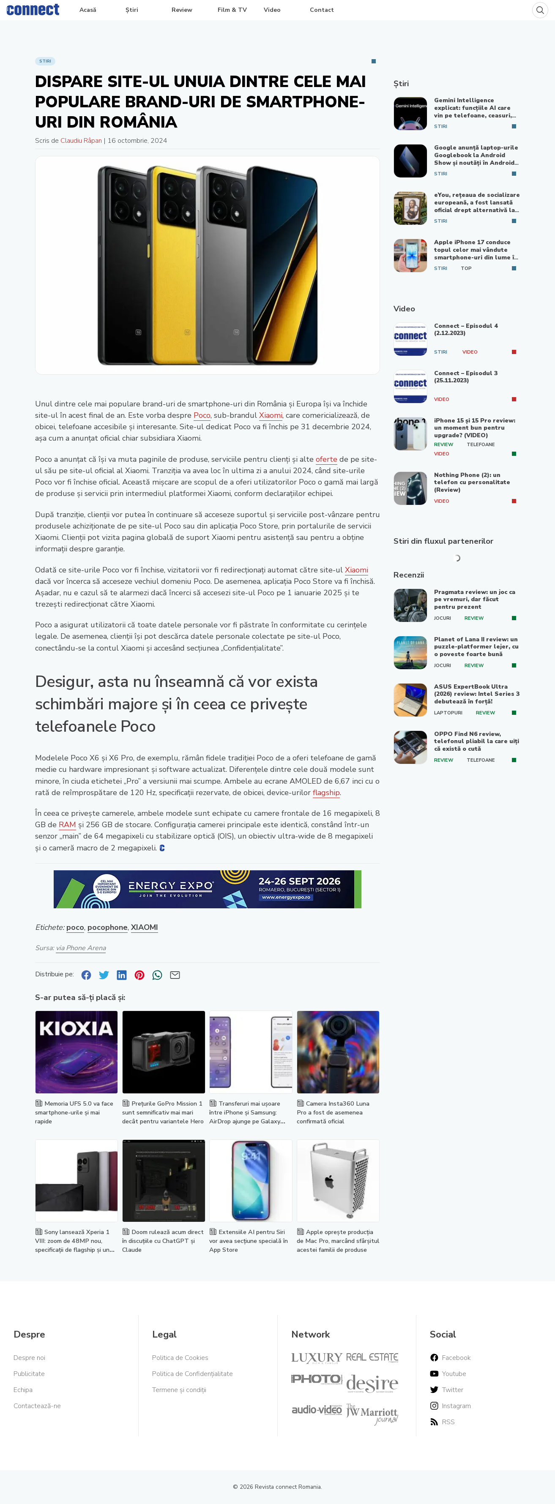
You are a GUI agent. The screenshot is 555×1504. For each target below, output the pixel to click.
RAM (67, 825)
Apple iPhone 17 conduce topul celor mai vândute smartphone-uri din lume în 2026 (476, 253)
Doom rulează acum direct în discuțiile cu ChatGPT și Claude (163, 1241)
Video (272, 10)
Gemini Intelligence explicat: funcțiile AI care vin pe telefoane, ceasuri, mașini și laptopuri (473, 111)
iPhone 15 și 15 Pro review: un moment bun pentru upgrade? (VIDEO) (474, 428)
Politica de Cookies (180, 1357)
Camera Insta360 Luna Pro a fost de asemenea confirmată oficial (333, 1112)
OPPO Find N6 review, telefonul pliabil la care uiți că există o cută (476, 741)
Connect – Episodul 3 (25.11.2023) (466, 377)
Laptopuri (448, 713)
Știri (132, 10)
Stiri (45, 61)
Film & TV (232, 10)
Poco (202, 415)
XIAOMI (144, 927)
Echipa (23, 1390)
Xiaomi (270, 415)
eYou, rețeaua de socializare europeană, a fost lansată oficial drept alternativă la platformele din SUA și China (477, 210)
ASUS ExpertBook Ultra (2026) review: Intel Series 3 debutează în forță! (476, 694)
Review (182, 10)
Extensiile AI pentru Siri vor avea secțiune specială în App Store (248, 1241)
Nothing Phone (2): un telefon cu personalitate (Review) (472, 482)
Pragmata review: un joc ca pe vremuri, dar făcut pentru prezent (474, 599)
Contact (322, 10)
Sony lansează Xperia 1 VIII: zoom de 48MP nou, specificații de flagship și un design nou (72, 1245)
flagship (326, 792)
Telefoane (481, 444)
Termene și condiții (179, 1390)
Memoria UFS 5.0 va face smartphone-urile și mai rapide (74, 1112)
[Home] (33, 7)
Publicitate (29, 1374)
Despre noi (29, 1357)
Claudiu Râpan (81, 140)
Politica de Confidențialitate (192, 1374)
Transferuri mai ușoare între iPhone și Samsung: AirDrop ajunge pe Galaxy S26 (244, 1116)
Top (466, 268)
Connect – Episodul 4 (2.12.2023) (466, 330)
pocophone (107, 927)
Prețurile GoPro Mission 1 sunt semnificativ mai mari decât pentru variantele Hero (163, 1112)
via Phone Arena (81, 948)
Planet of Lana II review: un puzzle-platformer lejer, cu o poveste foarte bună (476, 646)
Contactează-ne (37, 1406)
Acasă (87, 10)
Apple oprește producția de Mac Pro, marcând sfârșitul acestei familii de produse (338, 1241)
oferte (326, 459)
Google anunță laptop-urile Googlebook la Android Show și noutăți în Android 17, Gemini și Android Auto (476, 159)
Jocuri (442, 618)
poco (75, 927)
